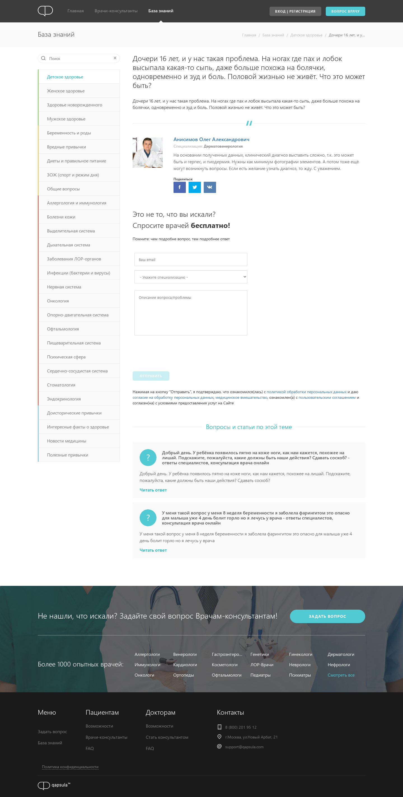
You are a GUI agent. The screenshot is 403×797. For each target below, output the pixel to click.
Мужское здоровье (66, 119)
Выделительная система (71, 231)
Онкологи (144, 675)
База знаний (161, 10)
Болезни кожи (61, 217)
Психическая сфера (66, 357)
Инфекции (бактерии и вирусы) (78, 273)
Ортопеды (183, 675)
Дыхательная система (68, 245)
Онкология (58, 301)
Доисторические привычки (74, 413)
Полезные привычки (67, 455)
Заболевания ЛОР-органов (74, 259)
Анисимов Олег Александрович (211, 139)
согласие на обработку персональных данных (173, 397)
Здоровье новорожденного (74, 105)
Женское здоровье (66, 91)
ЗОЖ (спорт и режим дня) (73, 175)
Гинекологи (300, 654)
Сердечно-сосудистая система (77, 371)
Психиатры (300, 675)
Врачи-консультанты (116, 10)
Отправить (151, 376)
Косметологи (225, 664)
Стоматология (61, 385)
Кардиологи (185, 664)
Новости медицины (66, 441)
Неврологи (300, 664)
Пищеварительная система (74, 343)
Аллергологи (147, 654)
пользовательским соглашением (327, 397)
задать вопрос (327, 616)
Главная (75, 10)
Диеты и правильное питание (76, 161)
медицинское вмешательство (241, 397)
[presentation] (176, 352)
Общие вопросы (63, 189)
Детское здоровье (306, 35)
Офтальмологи (227, 675)
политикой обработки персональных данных (306, 391)
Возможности (99, 726)
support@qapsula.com (244, 746)
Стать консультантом (167, 737)
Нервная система (64, 287)
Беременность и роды (69, 133)
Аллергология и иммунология (76, 203)
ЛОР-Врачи (261, 664)
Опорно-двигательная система (78, 315)
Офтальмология (63, 329)
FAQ (90, 748)
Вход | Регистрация (295, 11)
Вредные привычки (66, 147)
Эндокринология (64, 399)
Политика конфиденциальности (70, 766)
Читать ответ (153, 490)
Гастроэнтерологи (228, 654)
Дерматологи (341, 654)
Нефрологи (339, 664)
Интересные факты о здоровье (78, 427)
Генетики (259, 654)
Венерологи (185, 654)
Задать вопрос (52, 731)
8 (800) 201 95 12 (241, 727)
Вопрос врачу (345, 11)
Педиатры (260, 675)
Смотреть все (341, 675)
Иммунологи (147, 664)
